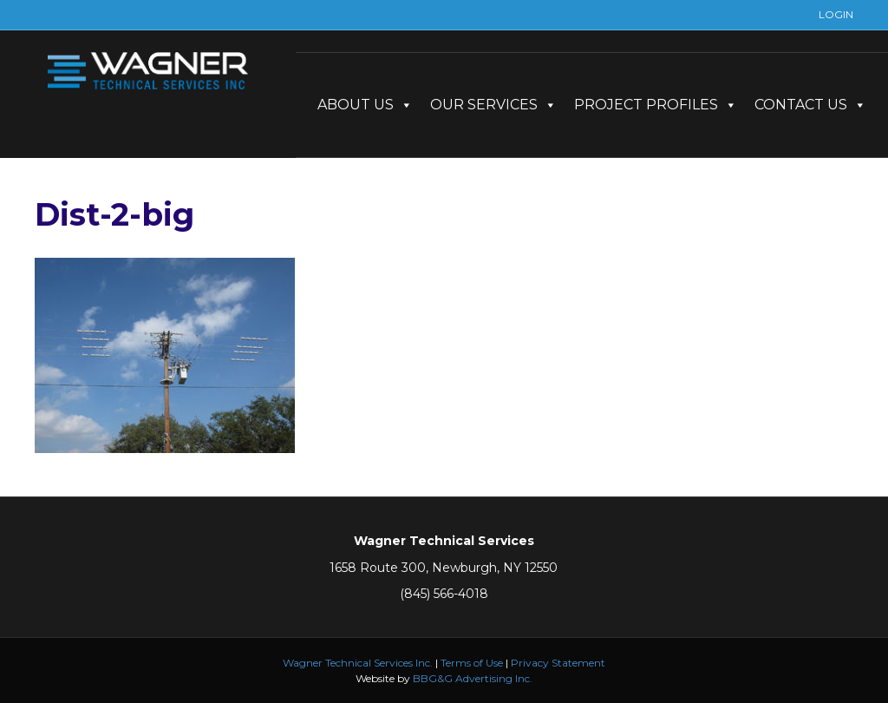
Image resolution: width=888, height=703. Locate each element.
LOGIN (836, 14)
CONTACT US (810, 104)
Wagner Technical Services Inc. (358, 662)
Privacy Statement (558, 662)
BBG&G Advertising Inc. (472, 678)
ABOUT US (365, 104)
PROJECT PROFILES (655, 104)
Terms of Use (472, 662)
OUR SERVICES (493, 104)
